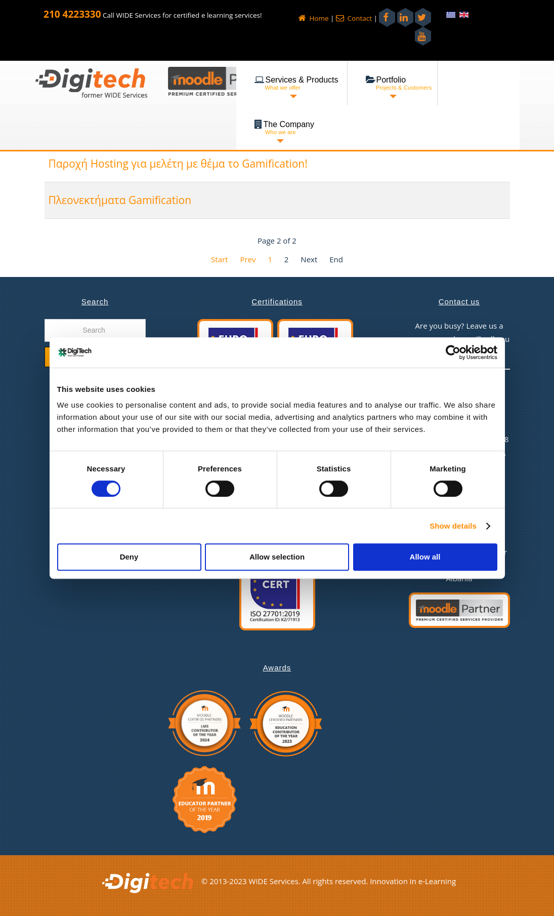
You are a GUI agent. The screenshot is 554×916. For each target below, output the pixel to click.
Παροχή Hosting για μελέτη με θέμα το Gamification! (178, 163)
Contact (354, 18)
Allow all (425, 556)
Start (219, 259)
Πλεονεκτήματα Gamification (120, 200)
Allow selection (277, 556)
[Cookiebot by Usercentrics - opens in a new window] (453, 352)
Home (314, 18)
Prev (247, 259)
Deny (129, 556)
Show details (453, 526)
